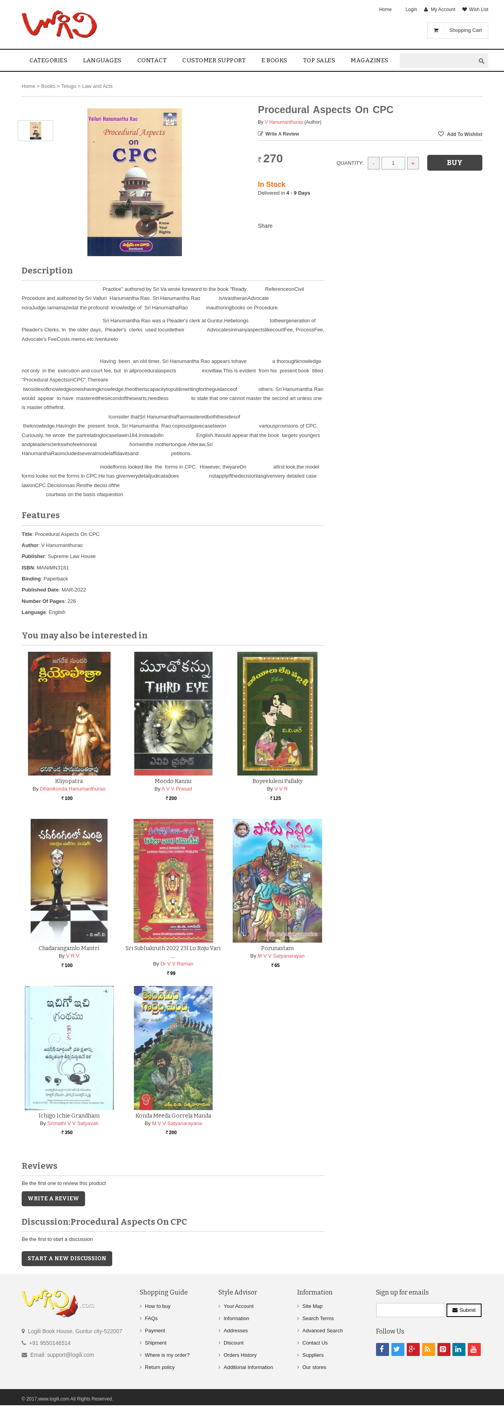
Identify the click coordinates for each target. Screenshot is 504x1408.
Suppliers (313, 1355)
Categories (48, 60)
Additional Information (248, 1367)
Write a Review (282, 134)
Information (236, 1318)
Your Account (239, 1306)
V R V (73, 956)
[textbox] (437, 61)
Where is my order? (167, 1355)
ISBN (28, 568)
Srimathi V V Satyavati (72, 1123)
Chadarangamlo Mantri (69, 948)
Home (385, 9)
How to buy (157, 1306)
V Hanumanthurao (284, 122)
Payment (155, 1331)
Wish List (478, 9)
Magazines (370, 60)
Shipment (156, 1343)
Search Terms (318, 1318)
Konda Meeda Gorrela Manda (173, 1115)
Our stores (314, 1367)
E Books (274, 60)
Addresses (236, 1331)
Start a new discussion (67, 1258)
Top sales (319, 60)
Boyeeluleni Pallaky (277, 781)
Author (30, 545)
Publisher (33, 556)
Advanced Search (322, 1331)
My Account (443, 9)
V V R (281, 789)
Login (411, 9)
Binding (31, 579)
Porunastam (277, 948)
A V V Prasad (176, 789)
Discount (234, 1343)
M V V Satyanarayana (177, 1123)
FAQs (151, 1318)
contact (152, 60)
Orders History (240, 1355)
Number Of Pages (43, 601)
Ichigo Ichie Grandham (69, 1115)
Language (34, 612)
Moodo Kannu (173, 781)
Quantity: (350, 163)
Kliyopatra (69, 781)
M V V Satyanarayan (281, 956)
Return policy (160, 1367)
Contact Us (315, 1343)
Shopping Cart (465, 30)
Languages (102, 60)
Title (27, 534)
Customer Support (214, 60)
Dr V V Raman (176, 964)
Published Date (40, 590)
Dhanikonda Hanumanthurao (73, 789)
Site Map (312, 1306)
